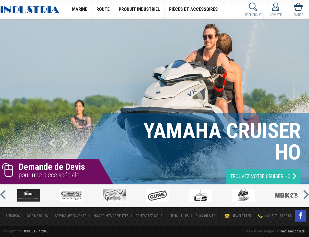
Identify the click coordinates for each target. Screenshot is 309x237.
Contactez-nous (149, 216)
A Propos (13, 216)
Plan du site (205, 216)
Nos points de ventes (111, 216)
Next (65, 142)
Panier (298, 15)
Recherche (253, 15)
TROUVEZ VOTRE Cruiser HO (260, 176)
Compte (276, 15)
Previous (52, 142)
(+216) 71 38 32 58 (278, 216)
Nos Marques (37, 216)
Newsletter (241, 216)
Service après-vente (70, 216)
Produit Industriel (139, 9)
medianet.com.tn (292, 231)
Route (103, 9)
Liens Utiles (179, 216)
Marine (79, 9)
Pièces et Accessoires (193, 9)
